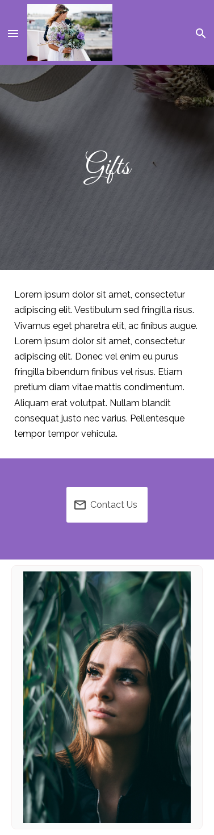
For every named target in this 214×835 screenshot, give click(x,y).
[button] (13, 32)
